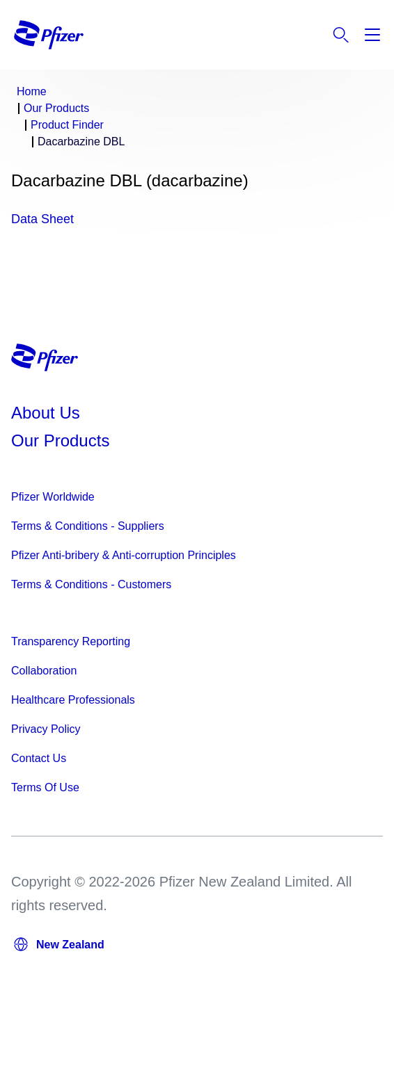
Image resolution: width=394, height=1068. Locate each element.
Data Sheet (42, 219)
